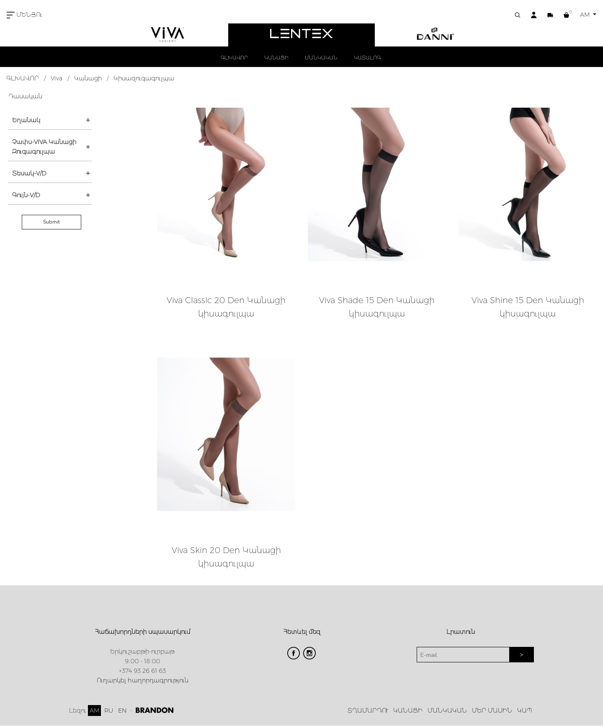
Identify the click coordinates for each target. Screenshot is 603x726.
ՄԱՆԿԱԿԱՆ (321, 57)
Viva (56, 78)
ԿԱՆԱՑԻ (276, 57)
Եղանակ (26, 120)
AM (585, 14)
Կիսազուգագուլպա (143, 78)
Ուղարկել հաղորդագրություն (142, 680)
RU (108, 710)
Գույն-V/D (26, 195)
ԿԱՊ (524, 710)
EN (122, 710)
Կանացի (88, 78)
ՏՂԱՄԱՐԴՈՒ (368, 710)
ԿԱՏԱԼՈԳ (367, 57)
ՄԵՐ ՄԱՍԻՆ (492, 710)
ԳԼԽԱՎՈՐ (234, 57)
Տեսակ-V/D (29, 173)
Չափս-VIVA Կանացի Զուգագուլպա (44, 146)
